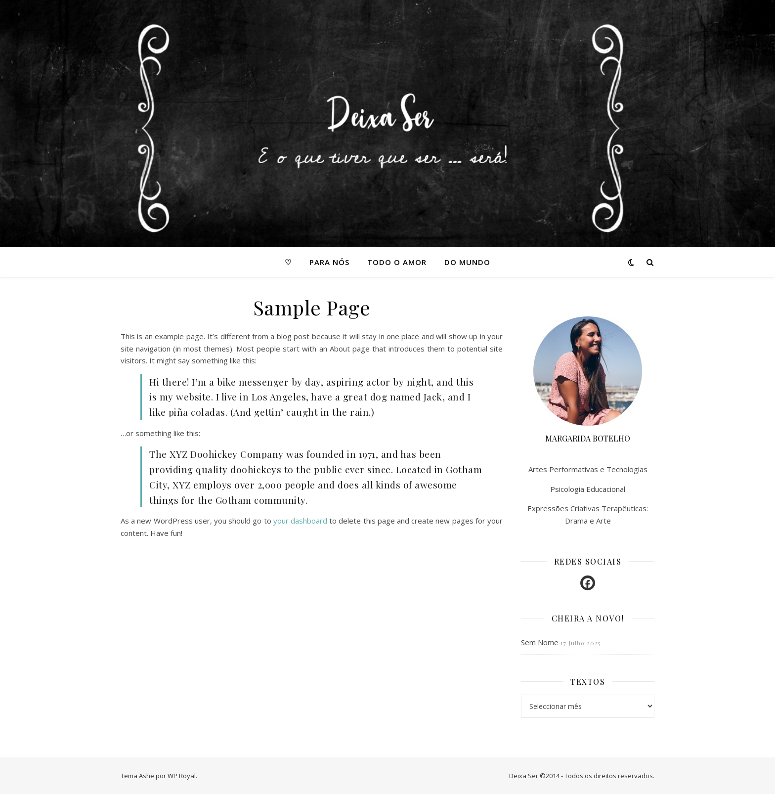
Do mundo (467, 262)
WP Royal (182, 775)
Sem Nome (540, 642)
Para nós (329, 262)
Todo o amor (397, 262)
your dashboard (300, 521)
